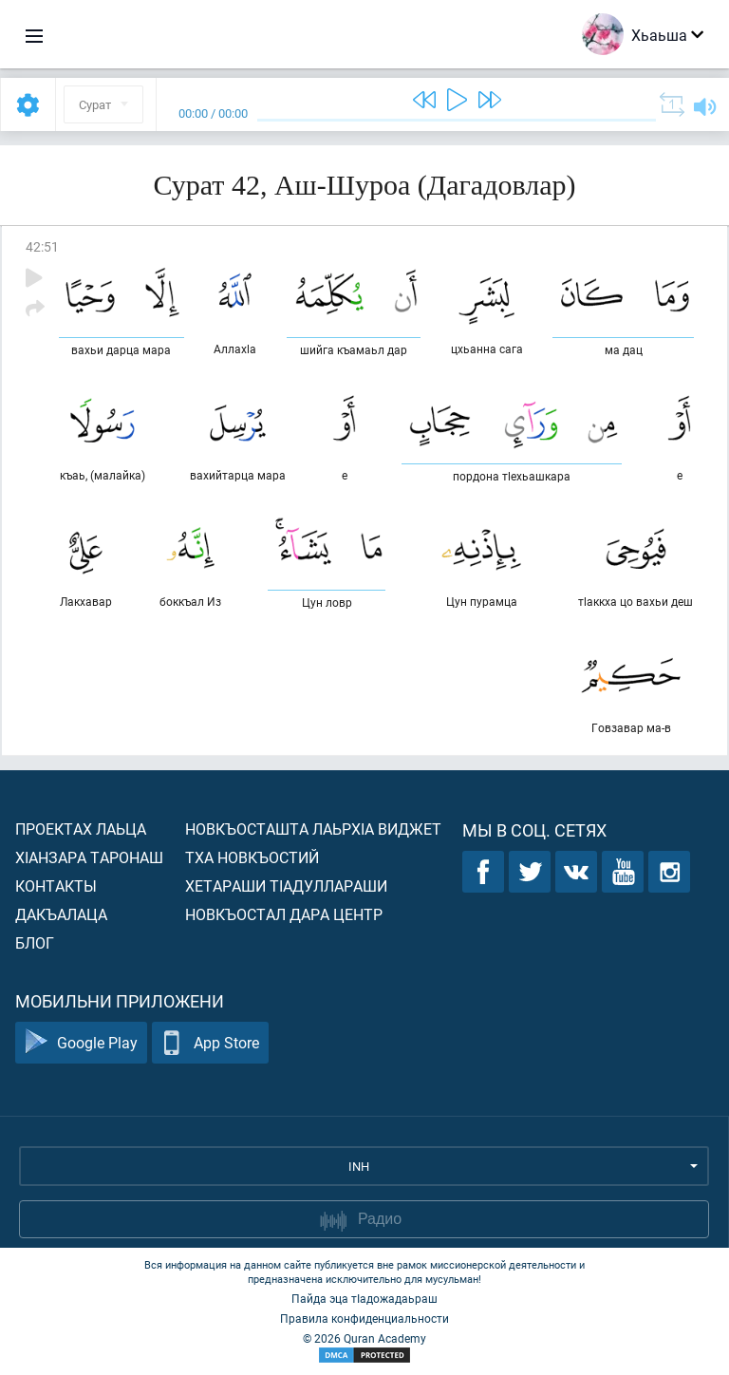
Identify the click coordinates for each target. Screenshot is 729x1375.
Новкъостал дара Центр (284, 914)
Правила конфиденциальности (364, 1318)
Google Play (81, 1043)
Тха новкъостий (252, 857)
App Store (210, 1043)
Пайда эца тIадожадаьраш (364, 1298)
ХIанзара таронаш (89, 857)
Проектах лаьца (80, 828)
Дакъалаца (61, 914)
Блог (34, 942)
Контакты (56, 885)
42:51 (42, 246)
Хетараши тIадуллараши (286, 885)
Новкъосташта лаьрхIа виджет (313, 828)
